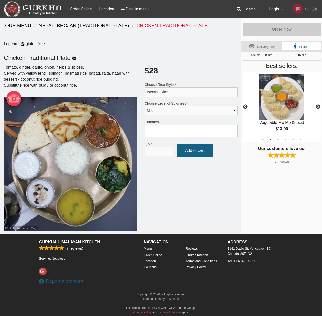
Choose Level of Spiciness (191, 108)
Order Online (81, 9)
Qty (159, 149)
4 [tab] (285, 139)
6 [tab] (300, 139)
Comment (191, 128)
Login (274, 9)
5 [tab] (293, 139)
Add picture (14, 98)
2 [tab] (270, 139)
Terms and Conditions (201, 261)
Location (106, 9)
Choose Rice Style (191, 90)
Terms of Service (169, 312)
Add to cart (195, 150)
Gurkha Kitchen (197, 255)
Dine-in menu (135, 9)
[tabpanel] (281, 107)
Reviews (192, 248)
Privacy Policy (196, 267)
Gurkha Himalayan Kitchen (69, 242)
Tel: (243, 261)
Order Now (281, 29)
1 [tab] (262, 139)
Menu (148, 248)
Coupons (150, 267)
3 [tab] (277, 139)
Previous (245, 106)
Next (318, 106)
